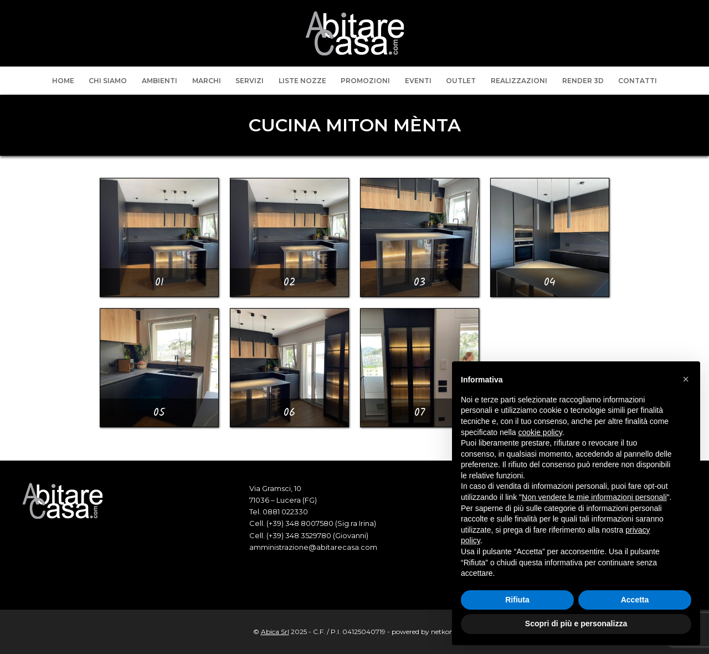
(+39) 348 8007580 (299, 523)
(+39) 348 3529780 (298, 535)
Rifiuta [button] (517, 599)
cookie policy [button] (540, 432)
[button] (686, 379)
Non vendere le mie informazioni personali (594, 497)
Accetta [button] (635, 599)
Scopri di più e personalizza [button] (576, 623)
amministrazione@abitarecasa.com (313, 547)
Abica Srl (275, 631)
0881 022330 (285, 511)
